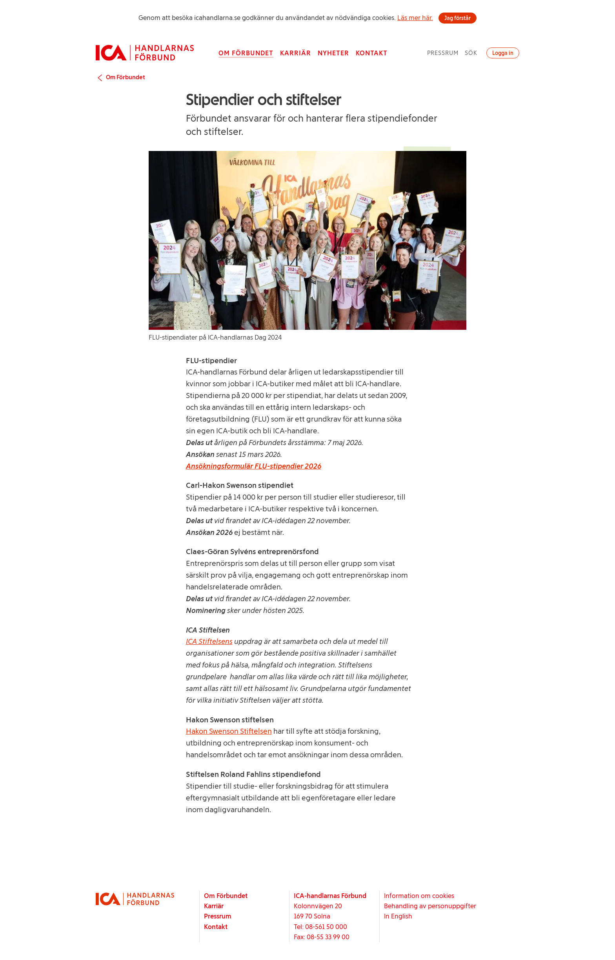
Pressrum (443, 52)
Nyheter (333, 53)
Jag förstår (457, 18)
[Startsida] (145, 53)
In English (398, 916)
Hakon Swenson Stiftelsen (229, 731)
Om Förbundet (245, 53)
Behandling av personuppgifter (430, 906)
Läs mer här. (415, 18)
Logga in (502, 53)
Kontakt (372, 53)
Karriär (295, 53)
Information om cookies (419, 896)
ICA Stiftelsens (209, 641)
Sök (471, 52)
